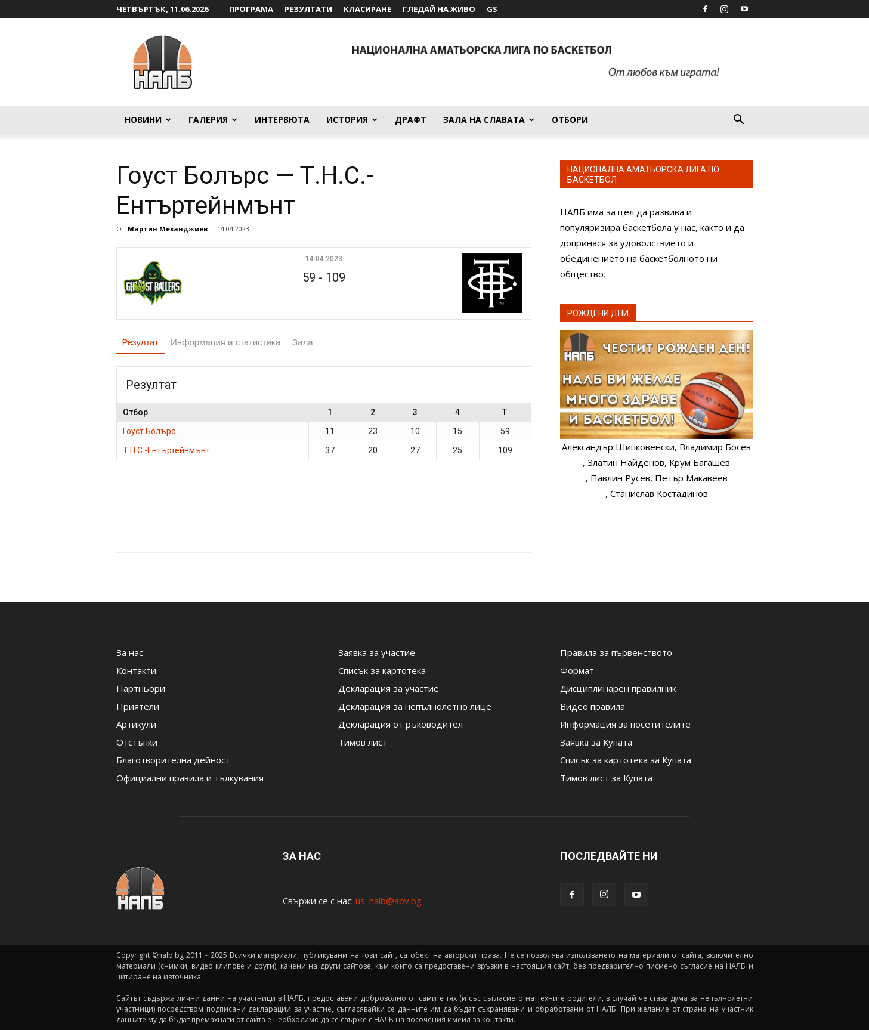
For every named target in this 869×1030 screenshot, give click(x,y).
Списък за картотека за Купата (625, 760)
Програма (251, 9)
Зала (302, 342)
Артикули (136, 724)
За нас (129, 652)
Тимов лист (362, 742)
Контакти (136, 670)
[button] (739, 120)
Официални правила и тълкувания (190, 778)
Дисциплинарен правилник (618, 688)
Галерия (212, 119)
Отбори (570, 119)
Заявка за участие (376, 652)
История (352, 119)
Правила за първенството (616, 652)
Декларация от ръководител (400, 724)
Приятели (137, 706)
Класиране (367, 9)
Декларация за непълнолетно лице (414, 706)
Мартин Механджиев (168, 228)
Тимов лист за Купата (606, 778)
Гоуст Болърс (149, 431)
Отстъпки (136, 742)
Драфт (410, 119)
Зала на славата (488, 119)
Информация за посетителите (625, 724)
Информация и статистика (225, 342)
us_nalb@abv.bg (388, 901)
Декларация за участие (388, 688)
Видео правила (592, 706)
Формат (577, 670)
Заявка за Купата (596, 742)
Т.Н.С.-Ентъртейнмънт (166, 450)
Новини (148, 119)
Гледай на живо (439, 9)
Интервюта (282, 119)
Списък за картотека (382, 670)
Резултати (308, 9)
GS (492, 9)
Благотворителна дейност (173, 760)
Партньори (140, 688)
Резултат (140, 342)
